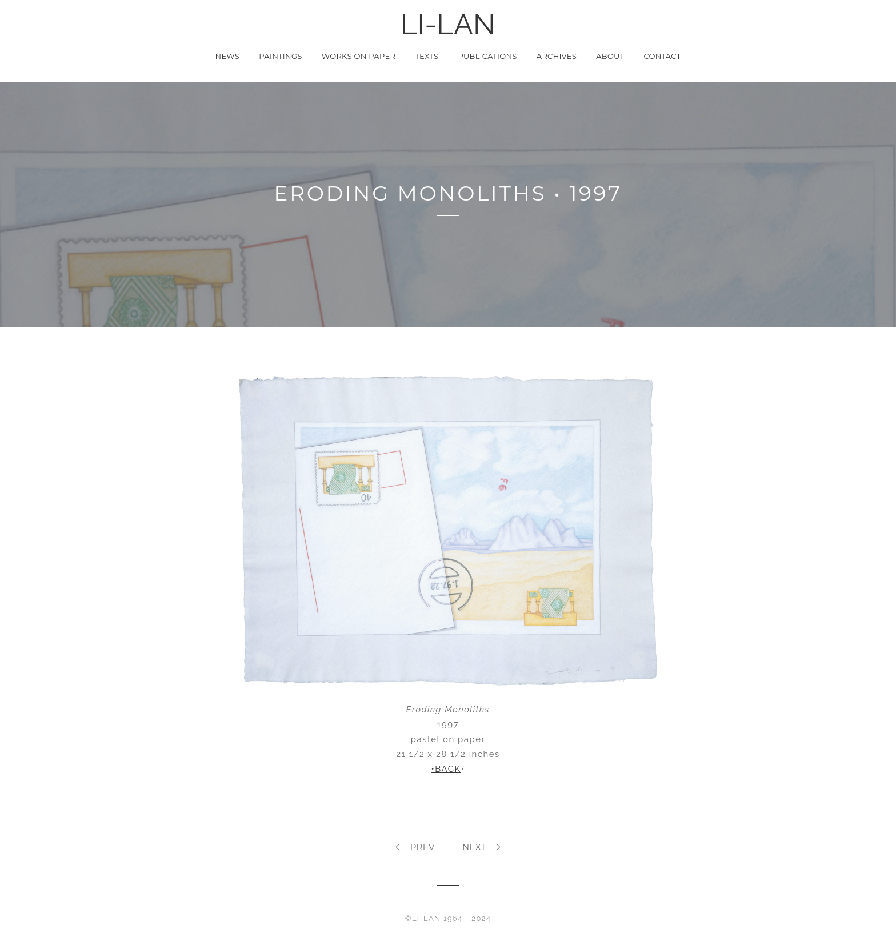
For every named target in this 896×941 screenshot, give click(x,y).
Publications (487, 56)
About (610, 56)
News (227, 56)
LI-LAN (448, 24)
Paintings (280, 56)
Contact (662, 56)
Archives (557, 56)
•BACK (446, 769)
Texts (426, 56)
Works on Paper (358, 56)
